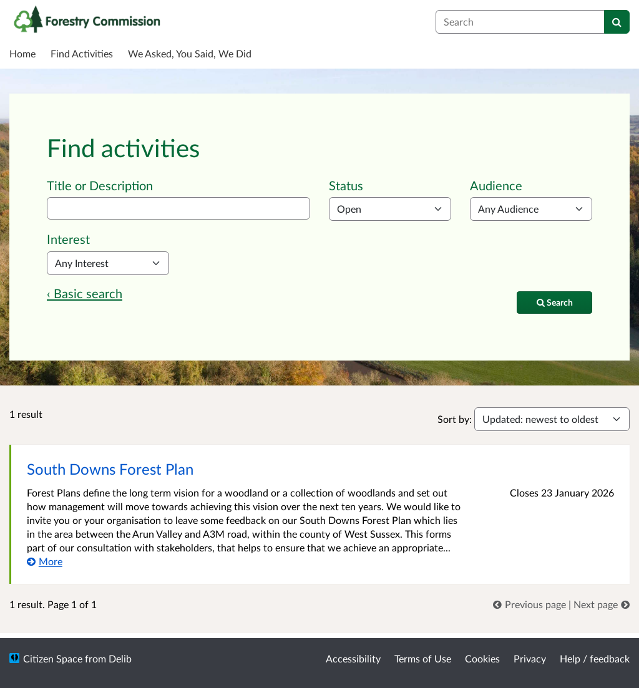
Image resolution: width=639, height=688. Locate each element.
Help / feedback (595, 658)
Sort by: (454, 419)
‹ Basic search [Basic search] (84, 293)
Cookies (482, 658)
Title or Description (100, 185)
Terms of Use (422, 658)
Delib (120, 658)
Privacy (530, 658)
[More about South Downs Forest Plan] (44, 561)
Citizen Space (52, 658)
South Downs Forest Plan (110, 469)
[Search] (617, 22)
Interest (68, 238)
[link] (530, 604)
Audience (496, 185)
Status (346, 185)
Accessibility (353, 658)
